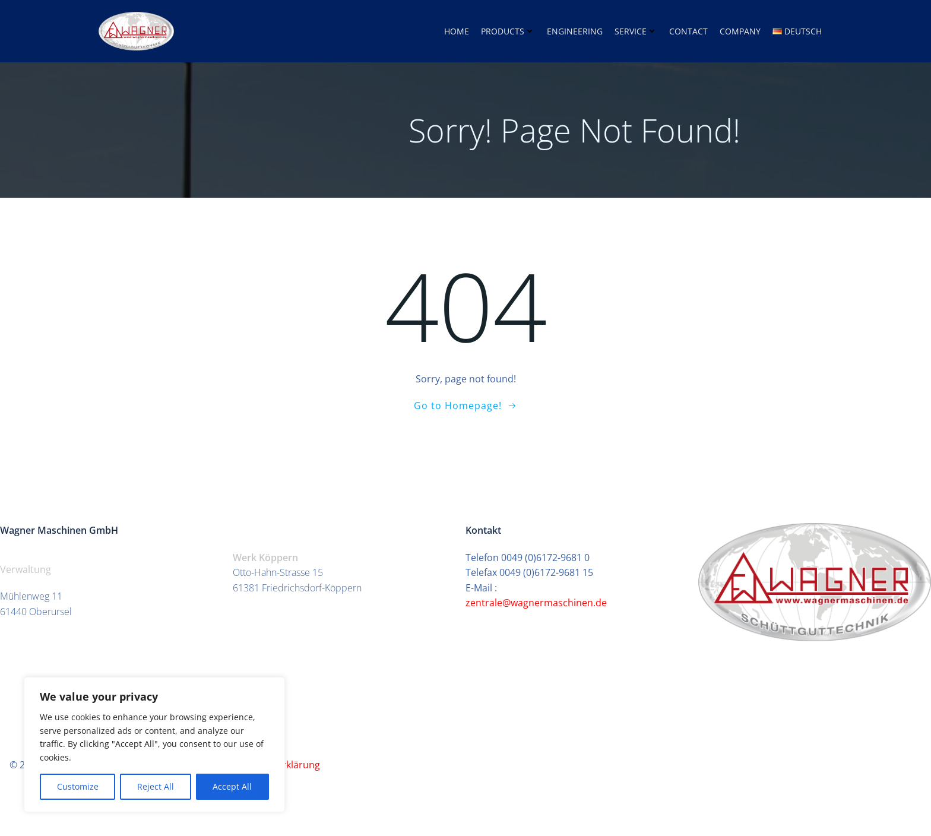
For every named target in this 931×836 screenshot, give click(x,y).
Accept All (232, 786)
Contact (688, 31)
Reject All (155, 786)
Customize (78, 786)
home (456, 31)
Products (508, 31)
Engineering (575, 31)
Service (636, 31)
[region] (154, 744)
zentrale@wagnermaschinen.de (537, 602)
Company (740, 31)
